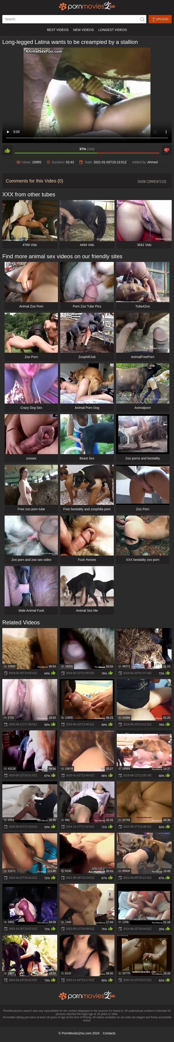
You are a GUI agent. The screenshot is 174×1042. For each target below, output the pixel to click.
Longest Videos (113, 30)
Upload (160, 19)
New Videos (83, 30)
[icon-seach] (142, 19)
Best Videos (58, 30)
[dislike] (167, 150)
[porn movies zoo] (87, 5)
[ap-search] (74, 19)
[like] (7, 150)
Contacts (109, 1033)
